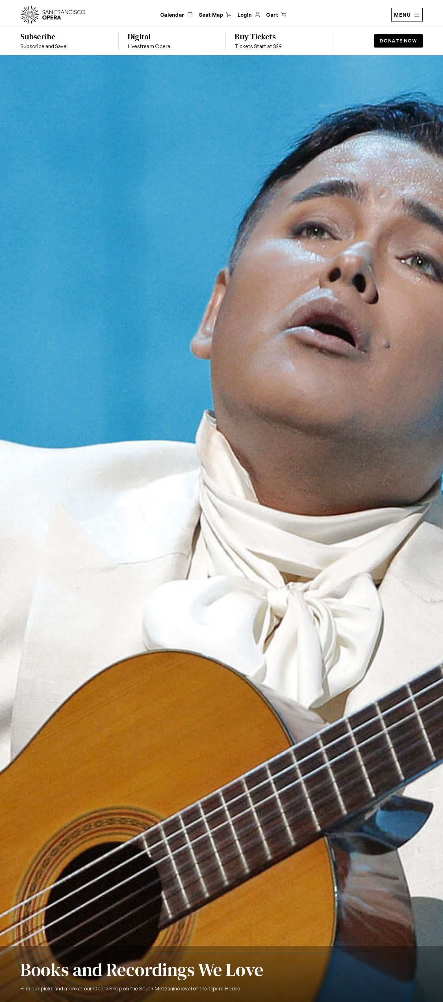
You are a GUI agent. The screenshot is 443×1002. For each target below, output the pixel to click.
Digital (139, 36)
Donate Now (398, 41)
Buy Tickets (255, 36)
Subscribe (37, 36)
